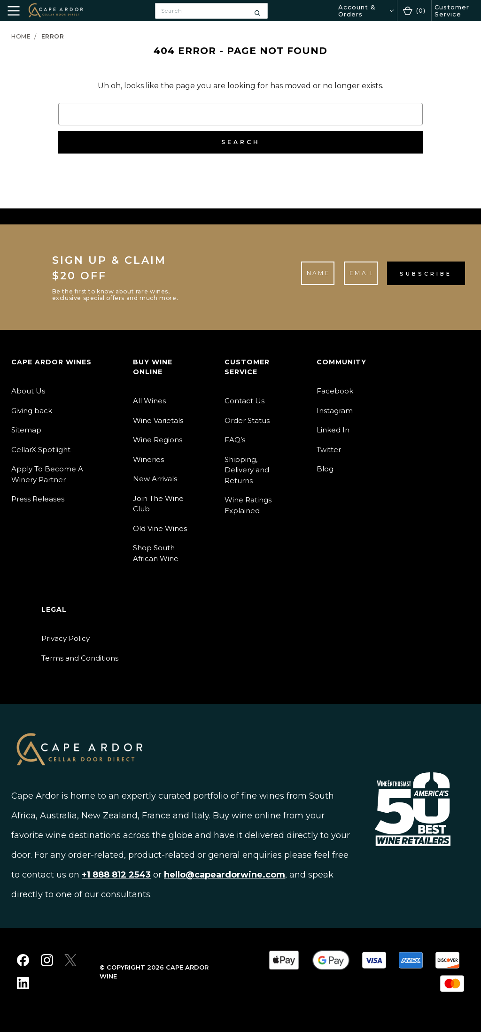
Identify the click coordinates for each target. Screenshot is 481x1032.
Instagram (335, 410)
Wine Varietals (158, 420)
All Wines (149, 400)
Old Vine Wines (160, 528)
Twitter (329, 449)
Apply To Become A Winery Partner (47, 474)
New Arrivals (155, 478)
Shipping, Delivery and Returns (247, 470)
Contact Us (244, 400)
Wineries (148, 459)
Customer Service (451, 10)
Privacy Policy (65, 638)
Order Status (247, 420)
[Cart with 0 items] (414, 10)
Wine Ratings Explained (248, 505)
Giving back (31, 410)
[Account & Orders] (366, 10)
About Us (28, 390)
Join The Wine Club (158, 504)
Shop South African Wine (155, 553)
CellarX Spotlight (40, 449)
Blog (325, 468)
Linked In (333, 429)
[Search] (257, 11)
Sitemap (26, 429)
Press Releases (37, 498)
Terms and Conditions (79, 658)
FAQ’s (235, 439)
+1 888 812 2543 (116, 875)
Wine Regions (157, 439)
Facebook (335, 390)
